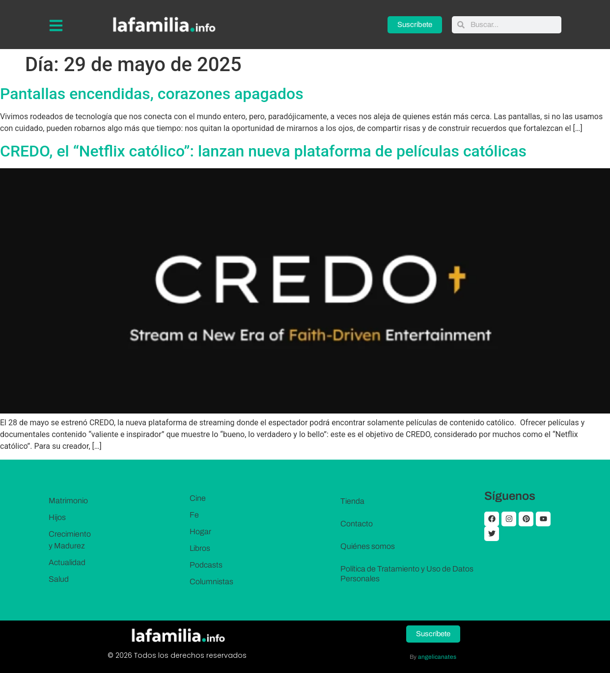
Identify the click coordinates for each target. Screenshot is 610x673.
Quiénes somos (367, 546)
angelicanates (437, 656)
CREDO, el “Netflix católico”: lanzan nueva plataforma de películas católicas (263, 151)
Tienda (352, 501)
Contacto (356, 523)
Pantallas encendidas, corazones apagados (152, 93)
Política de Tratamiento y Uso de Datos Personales (406, 574)
